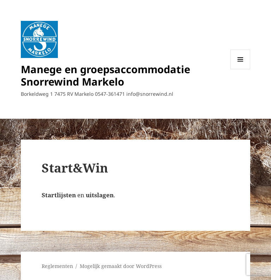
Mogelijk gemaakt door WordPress (121, 266)
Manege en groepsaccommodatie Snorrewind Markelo (105, 75)
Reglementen (57, 266)
